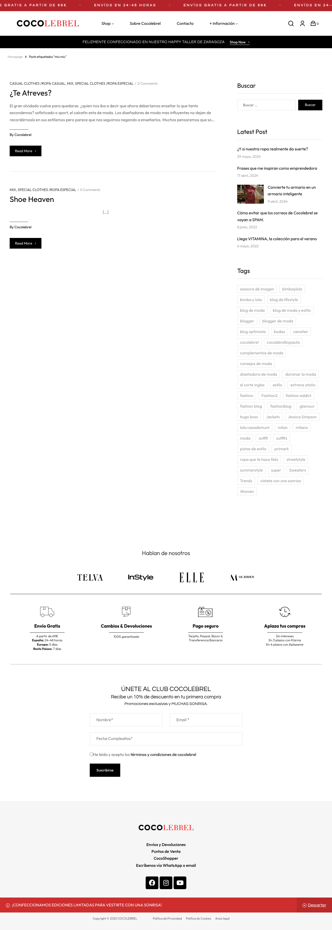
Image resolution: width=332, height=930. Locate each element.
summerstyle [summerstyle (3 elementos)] (251, 470)
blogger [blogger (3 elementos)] (247, 320)
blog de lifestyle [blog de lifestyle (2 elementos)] (284, 299)
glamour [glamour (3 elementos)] (307, 406)
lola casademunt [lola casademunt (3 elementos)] (254, 427)
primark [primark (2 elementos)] (282, 448)
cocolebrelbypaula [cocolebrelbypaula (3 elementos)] (283, 342)
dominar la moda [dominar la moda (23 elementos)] (300, 374)
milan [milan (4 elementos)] (283, 427)
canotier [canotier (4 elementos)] (300, 331)
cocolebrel (23, 134)
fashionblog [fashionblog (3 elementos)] (280, 406)
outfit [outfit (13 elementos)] (263, 438)
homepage (15, 57)
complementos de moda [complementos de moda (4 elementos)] (261, 352)
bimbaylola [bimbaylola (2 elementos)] (292, 288)
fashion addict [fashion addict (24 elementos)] (298, 395)
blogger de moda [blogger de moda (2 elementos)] (277, 320)
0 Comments (148, 83)
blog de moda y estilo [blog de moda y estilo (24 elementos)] (292, 310)
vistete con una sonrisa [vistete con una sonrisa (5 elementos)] (280, 480)
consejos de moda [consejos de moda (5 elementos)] (256, 363)
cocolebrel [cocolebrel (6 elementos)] (249, 342)
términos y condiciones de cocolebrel (163, 754)
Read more (25, 151)
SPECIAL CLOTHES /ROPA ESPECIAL (104, 83)
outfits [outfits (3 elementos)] (281, 438)
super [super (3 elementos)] (276, 470)
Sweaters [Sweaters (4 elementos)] (297, 470)
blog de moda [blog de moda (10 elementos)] (252, 310)
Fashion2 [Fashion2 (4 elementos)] (269, 395)
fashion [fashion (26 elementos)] (246, 395)
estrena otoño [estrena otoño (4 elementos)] (302, 384)
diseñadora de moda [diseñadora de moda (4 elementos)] (258, 374)
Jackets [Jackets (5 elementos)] (273, 416)
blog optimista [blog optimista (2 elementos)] (253, 331)
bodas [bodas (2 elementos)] (279, 331)
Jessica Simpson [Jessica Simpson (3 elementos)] (302, 416)
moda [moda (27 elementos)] (245, 438)
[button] (240, 42)
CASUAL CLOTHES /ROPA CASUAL (37, 83)
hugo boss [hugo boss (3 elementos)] (249, 416)
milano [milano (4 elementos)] (302, 427)
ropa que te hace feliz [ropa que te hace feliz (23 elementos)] (259, 459)
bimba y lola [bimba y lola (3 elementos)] (251, 299)
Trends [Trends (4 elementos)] (246, 480)
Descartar (317, 904)
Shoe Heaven (32, 199)
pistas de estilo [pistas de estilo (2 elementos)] (253, 448)
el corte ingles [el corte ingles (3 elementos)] (252, 384)
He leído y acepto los (143, 754)
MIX (70, 83)
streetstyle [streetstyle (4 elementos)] (295, 459)
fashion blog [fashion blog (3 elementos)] (251, 406)
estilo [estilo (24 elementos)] (277, 384)
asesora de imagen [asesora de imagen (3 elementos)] (257, 288)
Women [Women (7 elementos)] (247, 491)
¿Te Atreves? (31, 93)
